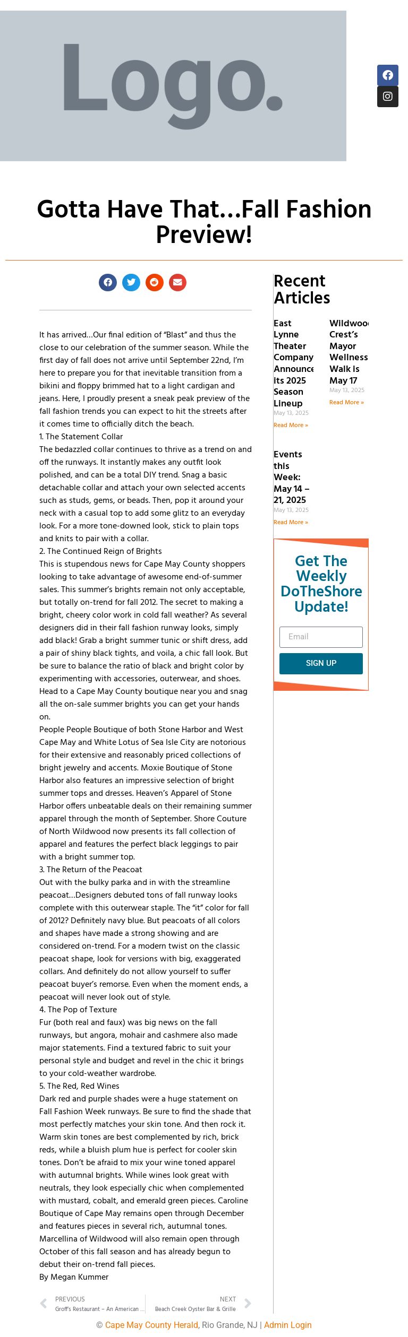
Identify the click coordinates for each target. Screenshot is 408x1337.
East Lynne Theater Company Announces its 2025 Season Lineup (297, 364)
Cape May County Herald (151, 1325)
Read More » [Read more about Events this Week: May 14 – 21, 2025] (291, 522)
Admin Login (288, 1325)
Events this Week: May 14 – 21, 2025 (292, 477)
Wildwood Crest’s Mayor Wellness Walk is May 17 (351, 352)
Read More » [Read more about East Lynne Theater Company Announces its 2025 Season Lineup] (291, 425)
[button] (108, 283)
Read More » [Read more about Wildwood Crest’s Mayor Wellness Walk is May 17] (346, 402)
